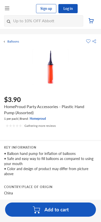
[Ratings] (30, 126)
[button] (94, 41)
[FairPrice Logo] (23, 9)
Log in (68, 8)
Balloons (13, 41)
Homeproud (38, 118)
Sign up (46, 8)
